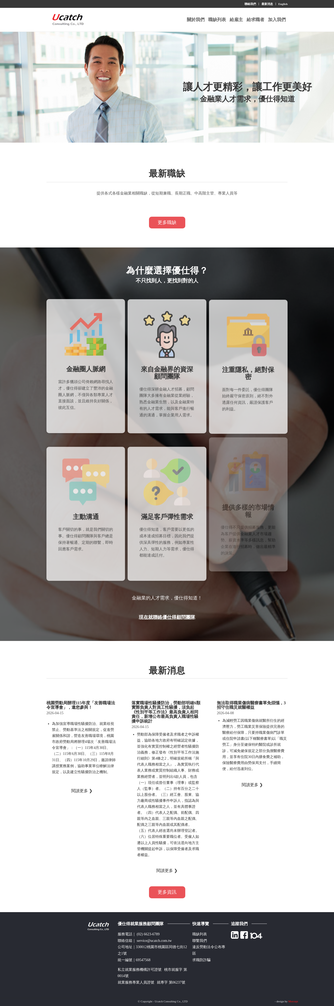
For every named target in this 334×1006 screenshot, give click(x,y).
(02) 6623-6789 (148, 934)
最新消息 (267, 3)
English (283, 3)
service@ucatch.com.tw (154, 941)
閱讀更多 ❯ (81, 791)
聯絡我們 (250, 3)
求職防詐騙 (201, 960)
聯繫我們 (199, 941)
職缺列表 (199, 934)
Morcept (293, 1001)
